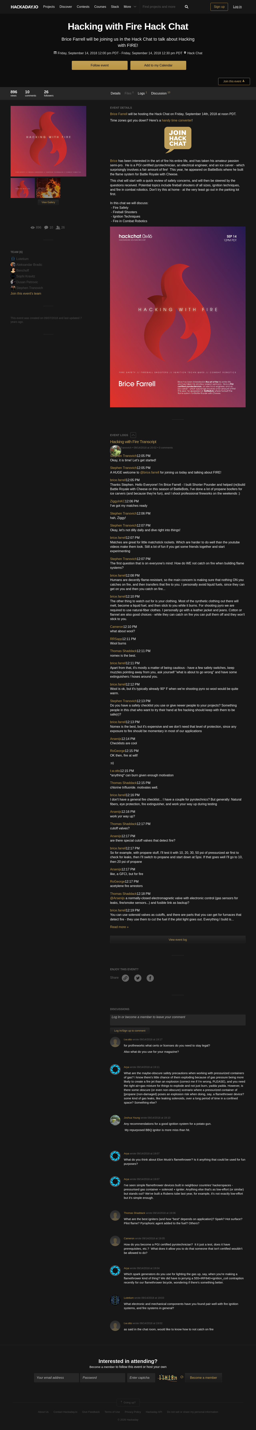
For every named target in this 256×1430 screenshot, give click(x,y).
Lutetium (20, 259)
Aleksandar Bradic (26, 264)
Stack (115, 6)
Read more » (119, 927)
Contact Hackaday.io (65, 1412)
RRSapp (116, 639)
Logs (142, 93)
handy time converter (177, 120)
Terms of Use (112, 1412)
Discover (66, 6)
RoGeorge (117, 751)
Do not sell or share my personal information (192, 1412)
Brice (113, 161)
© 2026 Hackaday (128, 1420)
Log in (237, 6)
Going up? (128, 1403)
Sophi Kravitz (23, 276)
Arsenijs (115, 739)
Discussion (160, 93)
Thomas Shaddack (123, 651)
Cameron (116, 626)
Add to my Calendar (158, 65)
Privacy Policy (133, 1412)
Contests (83, 6)
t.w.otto (115, 771)
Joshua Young (132, 1117)
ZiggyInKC (117, 501)
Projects (49, 6)
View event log (178, 939)
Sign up (219, 6)
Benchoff (20, 270)
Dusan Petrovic (24, 282)
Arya (126, 1067)
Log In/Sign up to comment (129, 1030)
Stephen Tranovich (27, 288)
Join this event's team (26, 293)
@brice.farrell (149, 472)
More (131, 6)
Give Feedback (91, 1412)
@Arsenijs (117, 898)
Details (116, 93)
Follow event (100, 65)
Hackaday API (154, 1412)
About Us (43, 1412)
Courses (100, 6)
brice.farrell (118, 480)
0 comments (166, 447)
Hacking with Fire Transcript (134, 441)
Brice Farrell (118, 114)
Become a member (102, 1367)
